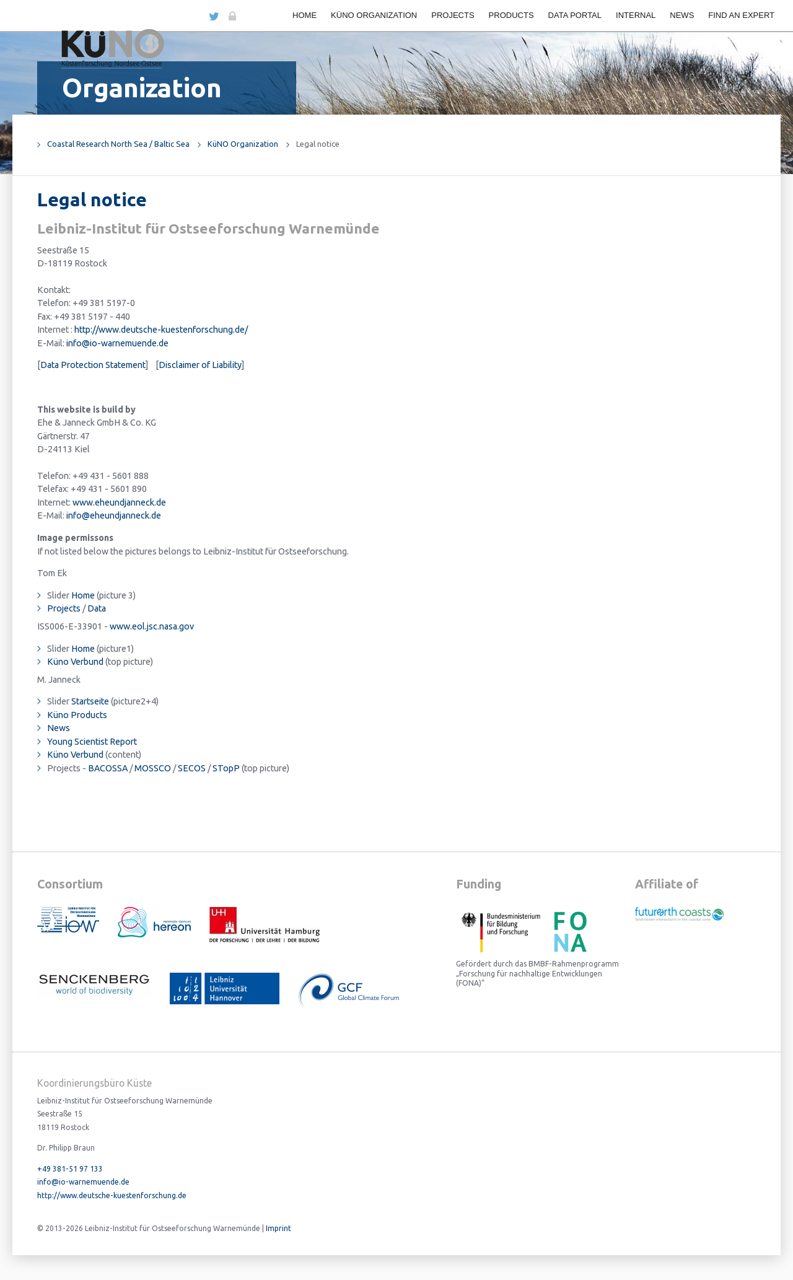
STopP (226, 768)
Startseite (90, 701)
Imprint (278, 1228)
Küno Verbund (75, 662)
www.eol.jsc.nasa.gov (152, 626)
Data (96, 608)
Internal (635, 15)
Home (304, 15)
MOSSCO (152, 768)
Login (231, 16)
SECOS (192, 768)
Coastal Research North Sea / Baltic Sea (118, 143)
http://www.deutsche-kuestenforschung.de (111, 1195)
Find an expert (741, 15)
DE (195, 15)
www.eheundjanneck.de (119, 502)
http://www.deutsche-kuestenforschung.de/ (161, 330)
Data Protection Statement (93, 365)
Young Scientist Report (92, 742)
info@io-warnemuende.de (117, 343)
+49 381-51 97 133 (70, 1169)
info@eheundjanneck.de (113, 515)
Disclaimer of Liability (200, 365)
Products (511, 15)
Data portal (575, 15)
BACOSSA (108, 768)
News (682, 15)
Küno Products (77, 715)
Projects (452, 15)
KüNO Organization (374, 15)
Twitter (213, 16)
